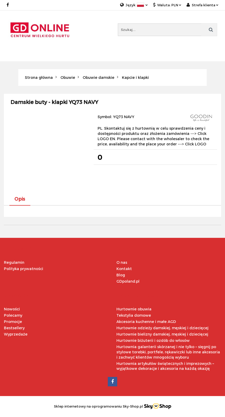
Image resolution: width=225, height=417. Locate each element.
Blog (120, 275)
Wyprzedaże (15, 334)
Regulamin (14, 262)
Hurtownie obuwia (133, 309)
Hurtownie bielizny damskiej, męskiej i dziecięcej (162, 334)
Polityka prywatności (23, 268)
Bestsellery (14, 328)
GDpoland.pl (127, 281)
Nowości (12, 309)
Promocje (13, 321)
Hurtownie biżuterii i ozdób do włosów (153, 340)
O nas (121, 262)
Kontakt (124, 268)
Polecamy (13, 315)
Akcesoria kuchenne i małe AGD (146, 321)
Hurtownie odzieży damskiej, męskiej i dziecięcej (162, 328)
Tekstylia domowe (133, 315)
